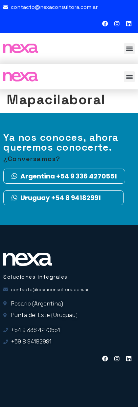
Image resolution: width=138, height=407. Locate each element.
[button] (129, 48)
